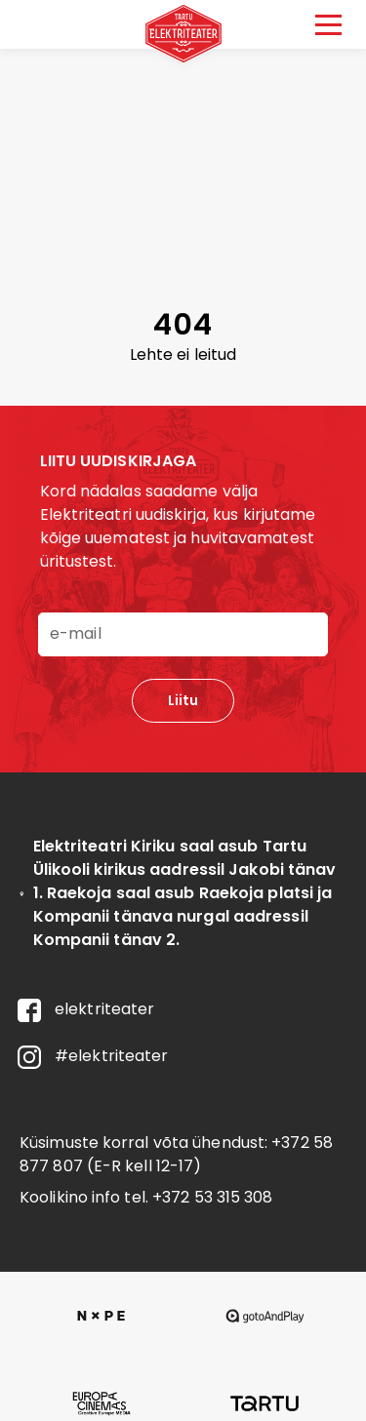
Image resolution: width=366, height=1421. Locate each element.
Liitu (183, 700)
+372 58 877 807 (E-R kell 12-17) (176, 1154)
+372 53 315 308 (212, 1197)
